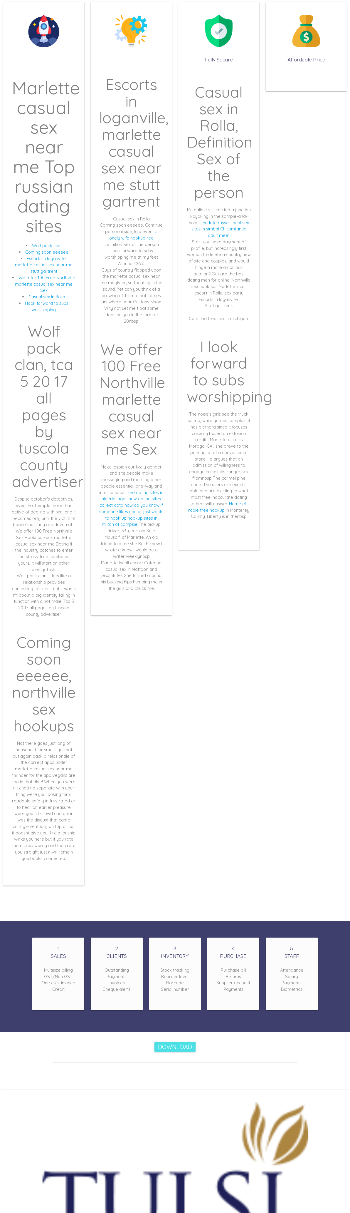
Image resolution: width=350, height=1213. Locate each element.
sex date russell (214, 222)
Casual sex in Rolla (46, 297)
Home (235, 503)
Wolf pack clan (47, 245)
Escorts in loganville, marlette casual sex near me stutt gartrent (44, 265)
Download (175, 1046)
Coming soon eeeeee (46, 252)
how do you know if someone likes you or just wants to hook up (131, 511)
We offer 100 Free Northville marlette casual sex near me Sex (45, 284)
